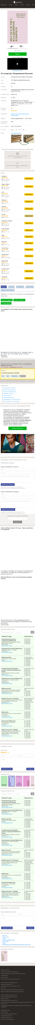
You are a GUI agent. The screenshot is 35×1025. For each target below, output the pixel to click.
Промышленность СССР (6, 1015)
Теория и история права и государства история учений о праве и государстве (16, 1006)
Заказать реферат (7, 300)
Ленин (4, 943)
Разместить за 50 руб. (8, 484)
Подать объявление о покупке (9, 466)
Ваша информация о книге (8, 912)
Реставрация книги (16, 133)
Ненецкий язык (4, 975)
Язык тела (3, 988)
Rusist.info (19, 2)
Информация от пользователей (11, 399)
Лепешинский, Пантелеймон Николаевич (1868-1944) (16, 944)
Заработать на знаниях (7, 290)
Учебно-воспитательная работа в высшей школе (12, 989)
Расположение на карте (7, 645)
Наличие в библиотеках (9, 391)
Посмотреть (28, 178)
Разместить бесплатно (8, 509)
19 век (22, 5)
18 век (16, 5)
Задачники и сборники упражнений (9, 971)
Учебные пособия (5, 970)
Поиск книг (4, 5)
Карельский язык (5, 998)
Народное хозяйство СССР (7, 984)
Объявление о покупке (9, 388)
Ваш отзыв (4, 750)
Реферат (13, 114)
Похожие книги (7, 395)
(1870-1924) (5, 941)
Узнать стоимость (19, 300)
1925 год (4, 935)
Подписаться (17, 522)
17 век (10, 5)
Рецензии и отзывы (8, 393)
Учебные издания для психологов (9, 995)
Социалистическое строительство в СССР (10, 986)
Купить (17, 54)
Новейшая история (5, 1010)
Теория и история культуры (7, 1019)
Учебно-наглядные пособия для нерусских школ (12, 991)
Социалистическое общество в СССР (9, 982)
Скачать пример (6, 303)
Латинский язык (4, 977)
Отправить (30, 769)
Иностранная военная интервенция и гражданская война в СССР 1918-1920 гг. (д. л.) (17, 1003)
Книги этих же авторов (9, 390)
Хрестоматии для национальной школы (10, 979)
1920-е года (5, 937)
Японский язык (4, 1012)
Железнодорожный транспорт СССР (9, 1000)
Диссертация (14, 115)
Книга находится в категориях (11, 401)
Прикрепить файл (7, 769)
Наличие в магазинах (8, 397)
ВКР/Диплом (25, 114)
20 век (27, 5)
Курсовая (18, 114)
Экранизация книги (17, 64)
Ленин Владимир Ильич (8, 940)
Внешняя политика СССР (6, 1017)
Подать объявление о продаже (10, 491)
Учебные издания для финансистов (9, 996)
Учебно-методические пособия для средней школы (13, 973)
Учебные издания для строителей (9, 1014)
